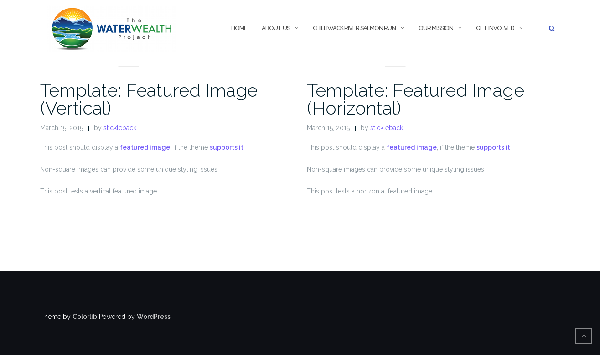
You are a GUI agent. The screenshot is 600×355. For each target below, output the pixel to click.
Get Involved (495, 28)
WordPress (154, 316)
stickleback (119, 127)
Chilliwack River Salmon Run (354, 28)
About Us (276, 28)
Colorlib (84, 316)
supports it (226, 147)
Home (239, 28)
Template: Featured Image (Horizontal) (415, 99)
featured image (145, 147)
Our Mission (436, 28)
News (129, 55)
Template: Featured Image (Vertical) (149, 99)
